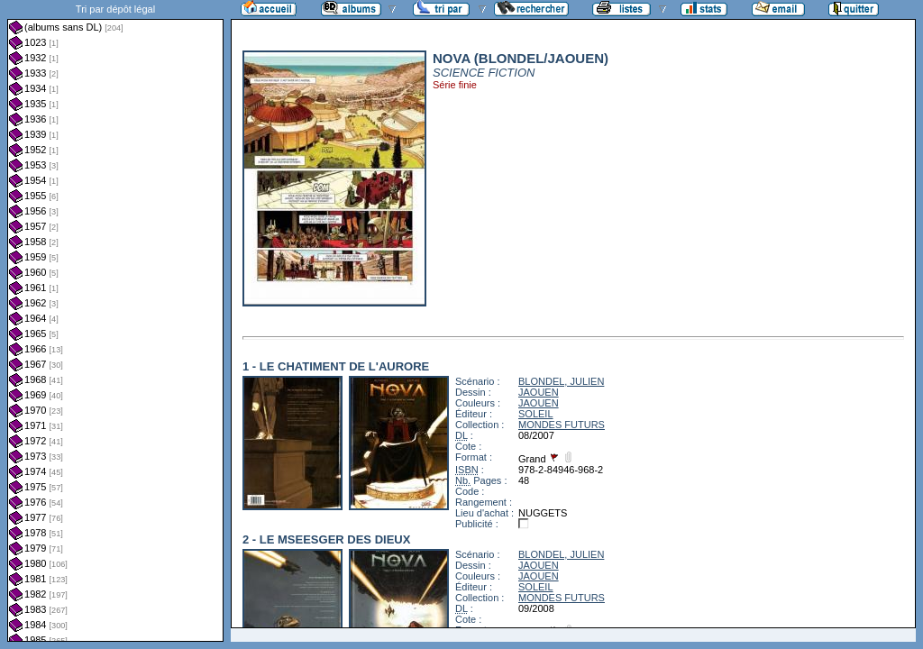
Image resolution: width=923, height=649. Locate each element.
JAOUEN (538, 392)
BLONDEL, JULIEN (561, 381)
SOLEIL (535, 413)
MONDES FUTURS (561, 424)
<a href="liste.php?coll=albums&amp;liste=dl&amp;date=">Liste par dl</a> (115, 321)
